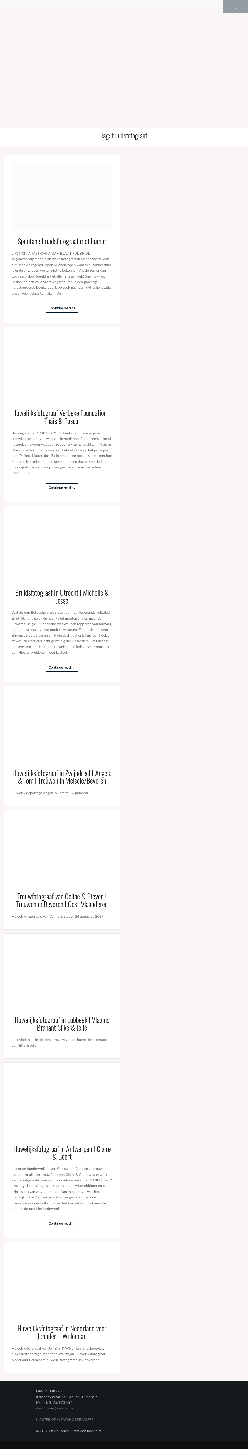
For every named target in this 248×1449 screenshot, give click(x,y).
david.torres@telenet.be (54, 1408)
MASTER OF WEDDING (55, 1419)
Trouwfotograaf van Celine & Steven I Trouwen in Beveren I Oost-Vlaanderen (62, 900)
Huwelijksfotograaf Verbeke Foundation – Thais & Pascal (62, 417)
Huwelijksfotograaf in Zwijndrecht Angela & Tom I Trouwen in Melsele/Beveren (62, 777)
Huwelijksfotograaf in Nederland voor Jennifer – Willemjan (61, 1332)
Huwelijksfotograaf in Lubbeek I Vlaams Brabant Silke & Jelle (62, 1023)
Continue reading (62, 308)
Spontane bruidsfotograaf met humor (62, 241)
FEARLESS (85, 1419)
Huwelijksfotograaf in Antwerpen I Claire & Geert (62, 1153)
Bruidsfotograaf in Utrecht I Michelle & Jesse (62, 596)
